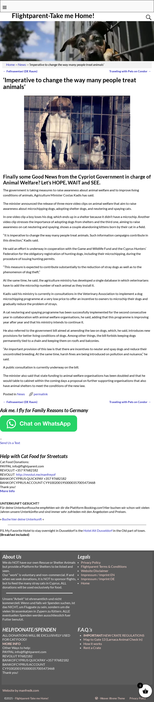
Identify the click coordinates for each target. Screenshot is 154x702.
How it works (92, 644)
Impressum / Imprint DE (98, 579)
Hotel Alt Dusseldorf (97, 530)
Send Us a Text (10, 443)
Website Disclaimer (94, 571)
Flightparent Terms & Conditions (104, 566)
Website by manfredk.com (20, 690)
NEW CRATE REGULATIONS (113, 635)
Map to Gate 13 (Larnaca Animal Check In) (113, 639)
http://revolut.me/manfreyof (35, 474)
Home (10, 64)
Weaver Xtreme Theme (112, 698)
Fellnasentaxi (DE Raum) (20, 71)
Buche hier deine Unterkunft (21, 519)
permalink (41, 394)
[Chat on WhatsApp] (38, 430)
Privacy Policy (91, 562)
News (22, 64)
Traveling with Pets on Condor (130, 71)
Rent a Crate (92, 648)
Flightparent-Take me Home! (53, 16)
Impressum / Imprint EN (98, 575)
